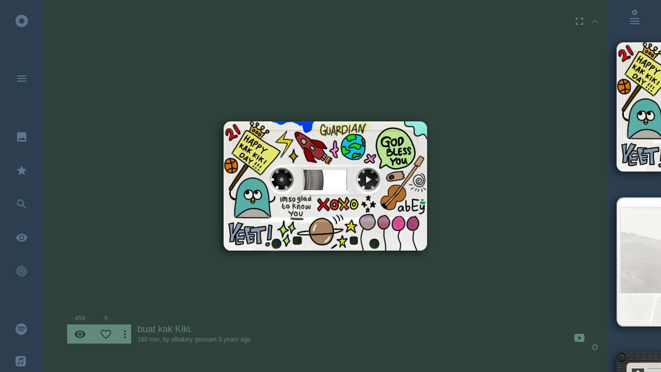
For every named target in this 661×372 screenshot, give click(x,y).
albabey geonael (193, 339)
